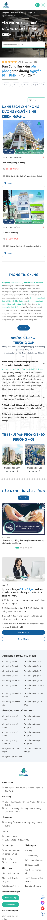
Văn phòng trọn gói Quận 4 (32, 726)
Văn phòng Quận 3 (10, 666)
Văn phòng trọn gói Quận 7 (32, 734)
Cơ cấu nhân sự (31, 855)
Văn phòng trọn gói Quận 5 (10, 734)
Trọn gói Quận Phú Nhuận (32, 750)
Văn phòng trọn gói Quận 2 (32, 718)
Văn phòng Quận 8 (10, 675)
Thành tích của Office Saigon (34, 879)
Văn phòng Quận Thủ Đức (33, 703)
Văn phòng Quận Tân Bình (33, 695)
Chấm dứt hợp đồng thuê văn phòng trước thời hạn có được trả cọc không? (23, 541)
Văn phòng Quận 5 (10, 671)
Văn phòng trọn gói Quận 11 (32, 742)
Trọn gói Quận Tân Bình (12, 756)
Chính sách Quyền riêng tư (10, 880)
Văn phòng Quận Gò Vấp (11, 703)
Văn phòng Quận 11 (33, 680)
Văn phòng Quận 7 (32, 671)
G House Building (10, 232)
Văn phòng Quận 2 (32, 661)
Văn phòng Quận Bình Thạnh (34, 687)
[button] (2, 479)
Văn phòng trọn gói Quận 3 (10, 726)
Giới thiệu (29, 850)
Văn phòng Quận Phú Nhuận (11, 695)
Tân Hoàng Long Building (14, 162)
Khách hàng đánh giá (34, 860)
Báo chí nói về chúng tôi (33, 871)
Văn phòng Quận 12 (11, 685)
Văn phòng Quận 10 (11, 680)
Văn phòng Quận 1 (10, 661)
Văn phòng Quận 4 (32, 666)
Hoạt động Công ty (33, 885)
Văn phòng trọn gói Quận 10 (10, 742)
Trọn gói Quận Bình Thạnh (10, 750)
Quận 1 (39, 176)
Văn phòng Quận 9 (32, 675)
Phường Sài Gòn (30, 176)
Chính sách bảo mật (10, 873)
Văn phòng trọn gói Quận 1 (10, 718)
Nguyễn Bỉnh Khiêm (17, 176)
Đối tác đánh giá (32, 865)
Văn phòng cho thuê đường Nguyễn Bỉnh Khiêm (22, 369)
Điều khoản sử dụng (10, 886)
